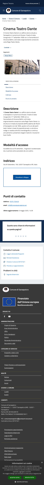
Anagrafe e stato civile (11, 353)
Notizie (6, 377)
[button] (22, 482)
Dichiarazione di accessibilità (13, 460)
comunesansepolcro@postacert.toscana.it (18, 419)
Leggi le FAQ (8, 436)
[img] (37, 81)
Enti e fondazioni (9, 334)
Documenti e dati (9, 343)
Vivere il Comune (14, 18)
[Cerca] (40, 10)
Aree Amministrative (11, 328)
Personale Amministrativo (12, 340)
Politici (6, 337)
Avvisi (6, 383)
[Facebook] (4, 316)
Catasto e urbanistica (11, 356)
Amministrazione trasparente (13, 448)
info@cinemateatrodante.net (17, 205)
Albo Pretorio (8, 451)
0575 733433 (14, 201)
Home (4, 18)
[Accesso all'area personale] (32, 3)
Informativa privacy (10, 454)
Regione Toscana (8, 3)
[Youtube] (9, 316)
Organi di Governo (10, 325)
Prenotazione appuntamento (13, 430)
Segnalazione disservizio (12, 433)
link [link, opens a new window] (40, 473)
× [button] (42, 462)
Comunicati (8, 380)
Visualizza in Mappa (22, 177)
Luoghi (24, 18)
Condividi (8, 47)
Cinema (31, 18)
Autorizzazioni (8, 368)
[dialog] (22, 473)
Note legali (7, 457)
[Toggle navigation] (4, 10)
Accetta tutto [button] (14, 477)
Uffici (6, 331)
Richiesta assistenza (10, 439)
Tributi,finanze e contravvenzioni (14, 365)
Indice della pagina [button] (12, 81)
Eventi (6, 395)
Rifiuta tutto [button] (29, 477)
